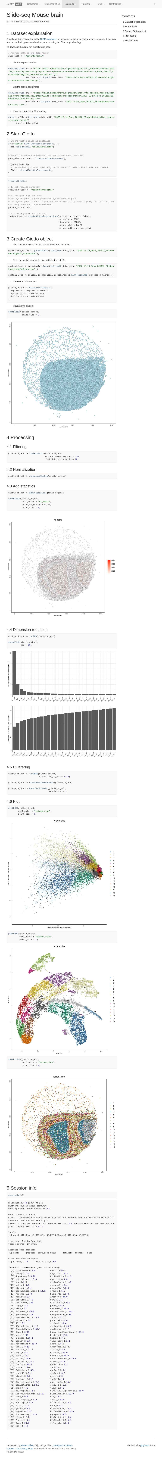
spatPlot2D (14, 312)
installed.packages (42, 144)
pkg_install (24, 147)
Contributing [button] (116, 4)
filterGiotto (36, 453)
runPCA (33, 636)
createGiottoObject (40, 288)
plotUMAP (13, 934)
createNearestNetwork (41, 782)
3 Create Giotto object (134, 31)
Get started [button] (33, 4)
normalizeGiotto (38, 476)
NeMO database (48, 39)
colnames (82, 275)
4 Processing (130, 35)
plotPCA (12, 808)
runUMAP (33, 774)
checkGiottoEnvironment (50, 158)
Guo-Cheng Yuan (24, 1448)
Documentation (52, 4)
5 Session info (130, 40)
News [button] (100, 4)
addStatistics (37, 493)
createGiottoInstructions (43, 216)
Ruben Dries (27, 1445)
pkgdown (144, 1445)
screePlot (13, 642)
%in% (26, 144)
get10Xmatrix (41, 250)
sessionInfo (15, 1195)
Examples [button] (71, 4)
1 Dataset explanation (134, 21)
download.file (16, 69)
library (12, 181)
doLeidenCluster (38, 788)
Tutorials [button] (86, 4)
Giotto (10, 4)
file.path (44, 77)
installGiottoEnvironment (35, 170)
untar (11, 117)
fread (46, 266)
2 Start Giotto (130, 26)
